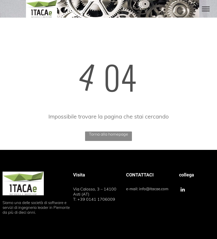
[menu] (205, 9)
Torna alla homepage (108, 134)
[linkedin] (182, 190)
